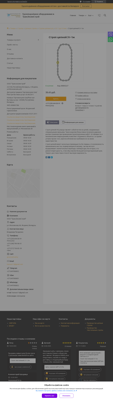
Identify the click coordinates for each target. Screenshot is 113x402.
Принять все (49, 396)
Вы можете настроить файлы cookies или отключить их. (56, 391)
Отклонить (66, 396)
